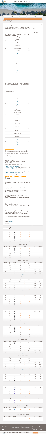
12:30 (35, 297)
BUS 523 (10, 358)
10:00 (35, 336)
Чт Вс (5, 285)
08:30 (35, 285)
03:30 (35, 273)
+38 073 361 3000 (5, 426)
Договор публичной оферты (15, 426)
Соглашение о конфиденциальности (15, 427)
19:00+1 (40, 285)
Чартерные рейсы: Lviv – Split (23, 323)
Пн (5, 279)
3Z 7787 (10, 410)
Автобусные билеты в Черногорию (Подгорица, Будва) (37, 426)
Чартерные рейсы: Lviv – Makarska (23, 355)
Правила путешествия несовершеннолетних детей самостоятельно (36, 30)
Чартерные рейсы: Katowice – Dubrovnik (23, 405)
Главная (4, 20)
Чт (5, 255)
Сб (5, 257)
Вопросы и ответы (20, 1)
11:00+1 (40, 295)
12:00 (35, 269)
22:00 (35, 255)
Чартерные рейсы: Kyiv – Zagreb (23, 260)
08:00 (35, 267)
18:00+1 (40, 301)
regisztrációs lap (10, 208)
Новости (27, 1)
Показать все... (23, 258)
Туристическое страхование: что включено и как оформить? (37, 32)
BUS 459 (10, 295)
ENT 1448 (10, 419)
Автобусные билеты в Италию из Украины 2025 (37, 428)
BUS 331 (10, 251)
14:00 (35, 311)
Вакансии (30, 1)
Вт (5, 232)
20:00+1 (40, 297)
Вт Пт (5, 283)
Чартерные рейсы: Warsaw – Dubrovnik (23, 383)
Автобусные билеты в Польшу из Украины (25, 427)
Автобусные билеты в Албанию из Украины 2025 (37, 429)
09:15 (35, 389)
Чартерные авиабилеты (37, 24)
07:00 (35, 232)
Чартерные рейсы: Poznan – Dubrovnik (23, 414)
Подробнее (4, 433)
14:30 (35, 352)
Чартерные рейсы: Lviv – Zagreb (23, 339)
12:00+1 (40, 313)
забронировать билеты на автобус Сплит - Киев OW (11, 168)
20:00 (35, 281)
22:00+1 (40, 364)
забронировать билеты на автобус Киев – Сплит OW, (11, 167)
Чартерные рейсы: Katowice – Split (23, 396)
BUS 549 (10, 239)
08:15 (40, 387)
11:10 (40, 389)
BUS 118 (10, 269)
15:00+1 (40, 311)
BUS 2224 (10, 255)
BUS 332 (10, 253)
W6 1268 (10, 401)
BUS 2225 (10, 249)
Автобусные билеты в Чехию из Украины (25, 426)
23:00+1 (40, 269)
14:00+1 (40, 267)
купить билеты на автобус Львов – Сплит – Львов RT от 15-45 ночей (13, 172)
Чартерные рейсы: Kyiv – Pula (23, 228)
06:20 (35, 387)
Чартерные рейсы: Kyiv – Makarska (23, 276)
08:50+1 (40, 279)
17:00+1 (40, 283)
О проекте (15, 1)
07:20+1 (40, 255)
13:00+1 (40, 232)
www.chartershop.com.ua (10, 221)
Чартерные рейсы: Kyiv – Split (23, 244)
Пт (5, 299)
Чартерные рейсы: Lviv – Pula (23, 307)
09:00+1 (40, 350)
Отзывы (24, 1)
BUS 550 (10, 237)
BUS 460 (10, 304)
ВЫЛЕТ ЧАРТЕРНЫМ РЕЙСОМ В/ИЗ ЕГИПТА (36, 28)
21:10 (35, 257)
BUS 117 (10, 267)
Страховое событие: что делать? (37, 33)
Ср (5, 281)
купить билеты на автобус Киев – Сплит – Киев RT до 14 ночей (12, 166)
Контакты (33, 1)
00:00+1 (40, 271)
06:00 (35, 346)
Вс (5, 301)
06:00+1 (40, 257)
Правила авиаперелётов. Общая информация (37, 26)
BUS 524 (10, 360)
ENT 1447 (10, 417)
